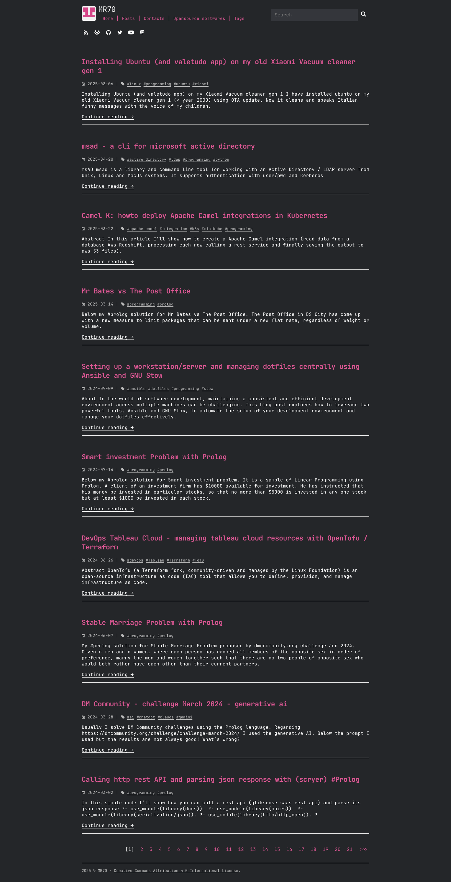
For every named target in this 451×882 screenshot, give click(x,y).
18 (313, 849)
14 (265, 849)
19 (325, 849)
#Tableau (155, 560)
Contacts (154, 18)
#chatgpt (146, 717)
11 (229, 849)
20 (338, 849)
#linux (134, 84)
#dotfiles (158, 389)
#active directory (146, 160)
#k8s (194, 229)
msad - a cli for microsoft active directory (168, 146)
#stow (207, 389)
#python (221, 160)
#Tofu (198, 560)
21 (350, 849)
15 (277, 849)
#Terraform (178, 560)
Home (108, 18)
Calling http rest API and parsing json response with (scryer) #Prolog (221, 779)
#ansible (136, 389)
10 (217, 849)
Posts (128, 18)
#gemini (184, 717)
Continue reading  (108, 117)
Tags (239, 18)
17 (301, 849)
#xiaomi (200, 84)
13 (253, 849)
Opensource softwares (199, 18)
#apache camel (142, 229)
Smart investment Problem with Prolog (154, 457)
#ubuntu (182, 84)
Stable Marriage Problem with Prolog (152, 622)
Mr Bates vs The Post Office (136, 291)
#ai (130, 717)
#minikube (212, 229)
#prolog (165, 304)
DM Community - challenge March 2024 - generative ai (184, 704)
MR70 (107, 9)
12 (241, 849)
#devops (135, 560)
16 (289, 849)
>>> (363, 849)
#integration (173, 229)
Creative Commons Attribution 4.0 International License (176, 871)
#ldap (174, 160)
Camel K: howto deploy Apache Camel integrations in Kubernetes (204, 216)
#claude (166, 717)
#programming (157, 84)
